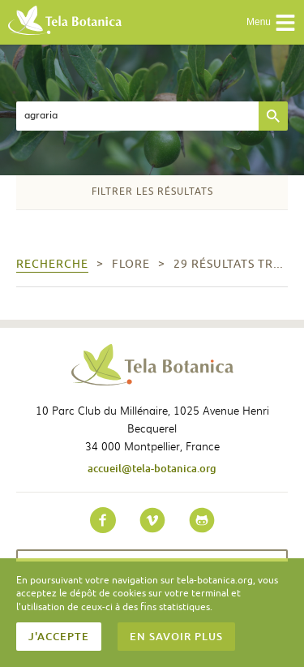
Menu (271, 22)
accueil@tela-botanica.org (152, 468)
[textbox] (137, 116)
